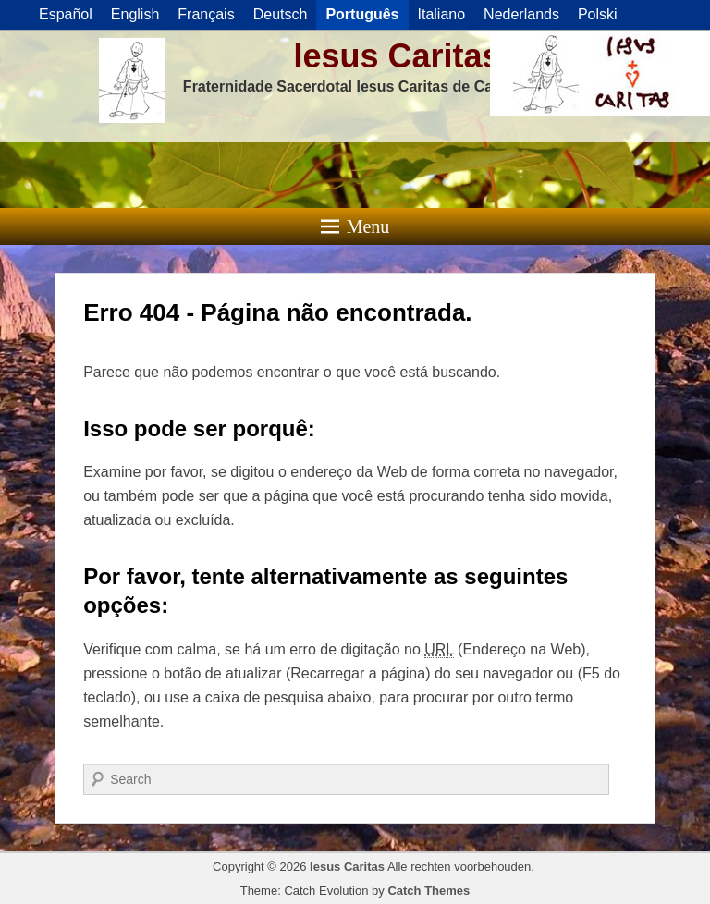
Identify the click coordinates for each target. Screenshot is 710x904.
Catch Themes (428, 891)
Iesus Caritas (396, 56)
